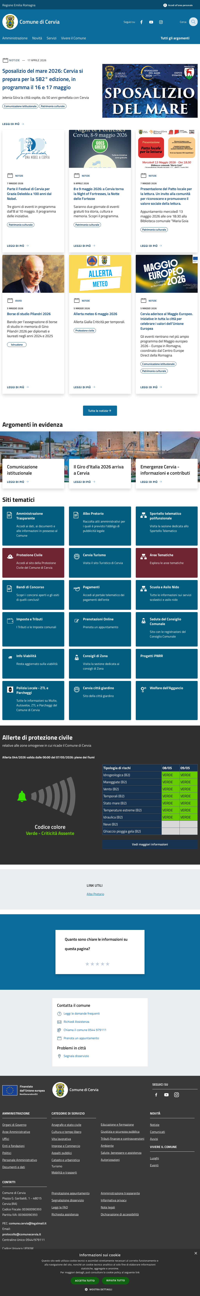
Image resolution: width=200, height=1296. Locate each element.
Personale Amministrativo (19, 1160)
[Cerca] (193, 21)
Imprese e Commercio (66, 1145)
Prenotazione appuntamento (70, 1193)
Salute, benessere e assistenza (121, 1152)
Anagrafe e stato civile (66, 1124)
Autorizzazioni (110, 1159)
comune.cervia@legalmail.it (27, 1223)
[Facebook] (139, 21)
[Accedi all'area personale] (178, 5)
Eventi (154, 1165)
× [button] (195, 1253)
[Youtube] (148, 21)
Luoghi (154, 1158)
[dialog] (100, 1272)
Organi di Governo (14, 1124)
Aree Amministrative (16, 1131)
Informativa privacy (114, 1200)
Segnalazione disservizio (68, 1200)
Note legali (108, 1207)
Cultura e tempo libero (66, 1131)
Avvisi (14, 301)
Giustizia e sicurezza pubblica (120, 1131)
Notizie (14, 60)
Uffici (5, 1138)
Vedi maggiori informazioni (150, 844)
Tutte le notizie (100, 410)
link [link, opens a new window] (138, 1272)
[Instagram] (158, 21)
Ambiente (107, 1145)
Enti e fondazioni (13, 1145)
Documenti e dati (13, 1167)
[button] (100, 1289)
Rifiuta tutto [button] (115, 1280)
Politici (6, 1153)
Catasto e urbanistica (66, 1160)
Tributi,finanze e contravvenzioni (122, 1138)
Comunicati (157, 1131)
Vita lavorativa (61, 1138)
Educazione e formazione (117, 1124)
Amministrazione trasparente (120, 1193)
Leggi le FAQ (60, 1207)
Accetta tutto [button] (85, 1280)
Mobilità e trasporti (64, 1172)
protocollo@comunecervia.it (21, 1234)
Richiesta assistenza (65, 1214)
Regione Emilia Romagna (18, 5)
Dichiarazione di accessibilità (120, 1214)
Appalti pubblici (62, 1153)
